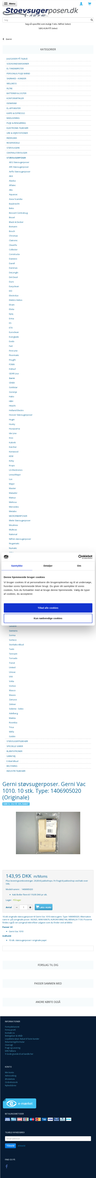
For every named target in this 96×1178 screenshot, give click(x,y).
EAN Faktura (10, 1051)
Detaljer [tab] (48, 565)
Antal (9, 907)
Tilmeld (10, 1145)
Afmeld (21, 1145)
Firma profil (10, 1029)
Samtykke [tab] (17, 565)
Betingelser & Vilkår (14, 1035)
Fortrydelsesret (12, 1026)
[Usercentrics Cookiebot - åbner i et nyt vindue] (78, 557)
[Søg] (92, 19)
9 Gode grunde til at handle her (19, 1054)
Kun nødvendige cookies (48, 618)
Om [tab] (79, 565)
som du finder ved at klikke (59, 922)
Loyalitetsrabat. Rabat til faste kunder (22, 1038)
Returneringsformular (15, 1042)
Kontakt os (10, 1033)
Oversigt (9, 1045)
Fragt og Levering (12, 1047)
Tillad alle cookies (48, 607)
